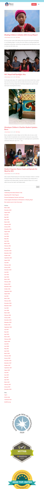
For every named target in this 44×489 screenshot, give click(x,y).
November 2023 (7, 253)
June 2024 (6, 236)
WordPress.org (7, 402)
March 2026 (7, 207)
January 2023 (7, 267)
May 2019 (6, 332)
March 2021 (7, 298)
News (19, 37)
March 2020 (7, 312)
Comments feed (7, 399)
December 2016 (7, 389)
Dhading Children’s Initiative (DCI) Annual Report (21, 35)
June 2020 (6, 310)
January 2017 (7, 387)
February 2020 (7, 315)
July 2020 (6, 308)
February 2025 (7, 224)
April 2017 (6, 379)
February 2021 (7, 300)
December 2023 (7, 250)
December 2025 (7, 210)
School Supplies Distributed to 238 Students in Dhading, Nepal (18, 199)
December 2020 (7, 303)
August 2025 (7, 212)
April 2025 (6, 219)
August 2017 (7, 370)
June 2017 (6, 375)
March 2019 (7, 336)
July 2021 (6, 296)
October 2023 (7, 255)
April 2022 (6, 277)
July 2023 (6, 262)
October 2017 (7, 365)
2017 (17, 37)
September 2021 (8, 291)
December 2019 (7, 320)
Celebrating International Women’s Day (13, 192)
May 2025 (6, 217)
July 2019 (6, 329)
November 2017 (7, 363)
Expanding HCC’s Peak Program (11, 195)
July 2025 (6, 214)
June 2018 (6, 346)
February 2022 (7, 281)
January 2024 (7, 248)
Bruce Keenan (7, 37)
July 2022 (6, 272)
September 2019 (8, 327)
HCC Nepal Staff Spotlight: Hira (15, 74)
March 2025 (7, 222)
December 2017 (7, 360)
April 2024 (6, 241)
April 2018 (6, 351)
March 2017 (7, 382)
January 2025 (7, 226)
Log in (5, 394)
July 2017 (6, 372)
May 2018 (6, 348)
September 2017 (8, 367)
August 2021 (7, 293)
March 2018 (7, 353)
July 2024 (6, 234)
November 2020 (7, 305)
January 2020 (7, 317)
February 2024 (7, 246)
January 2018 (7, 358)
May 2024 (6, 238)
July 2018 (6, 344)
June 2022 (6, 274)
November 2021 (7, 286)
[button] (34, 4)
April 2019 (6, 334)
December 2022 (7, 269)
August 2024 (7, 231)
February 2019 (7, 339)
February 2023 (7, 265)
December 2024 (7, 229)
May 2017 (6, 377)
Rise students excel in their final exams (13, 202)
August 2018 (7, 341)
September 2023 (8, 257)
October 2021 (7, 289)
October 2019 (7, 324)
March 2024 (7, 243)
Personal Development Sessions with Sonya (14, 197)
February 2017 (7, 384)
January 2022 (7, 284)
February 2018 (7, 355)
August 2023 (7, 260)
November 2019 (7, 322)
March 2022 (7, 279)
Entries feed (7, 397)
